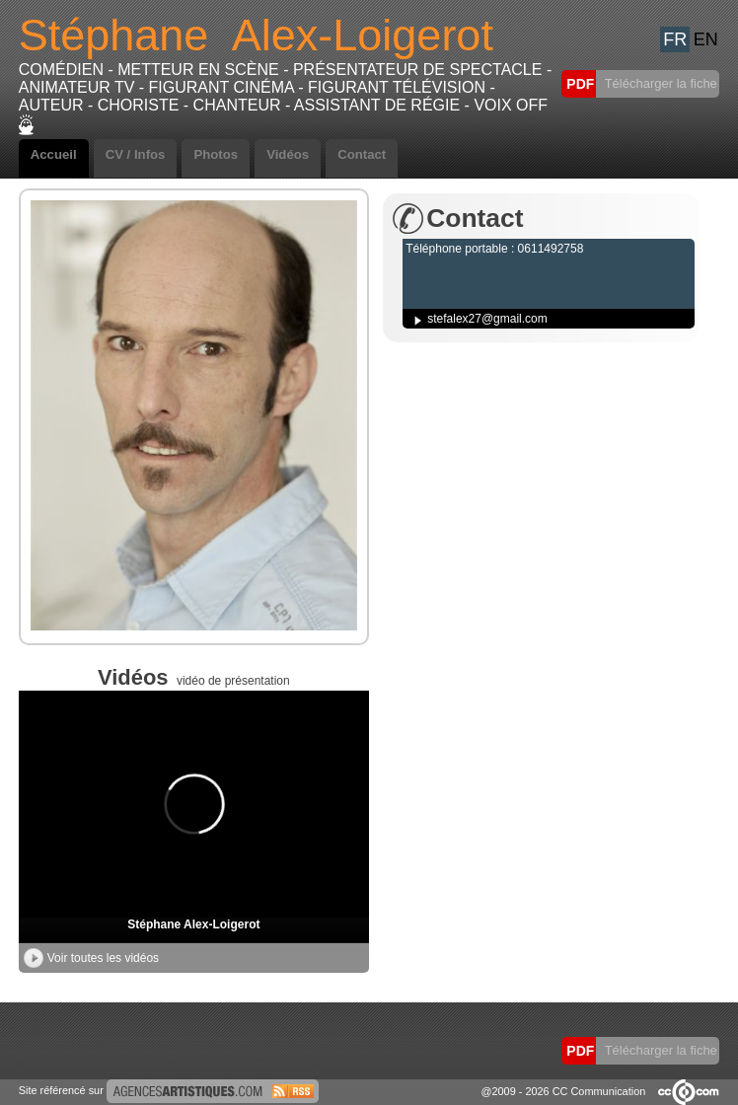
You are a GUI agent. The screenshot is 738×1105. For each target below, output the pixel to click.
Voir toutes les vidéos (91, 958)
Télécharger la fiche (659, 83)
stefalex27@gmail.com (487, 319)
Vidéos (287, 154)
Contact (361, 154)
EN (706, 39)
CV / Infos (136, 154)
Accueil (54, 154)
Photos (215, 154)
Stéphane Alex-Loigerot (193, 924)
